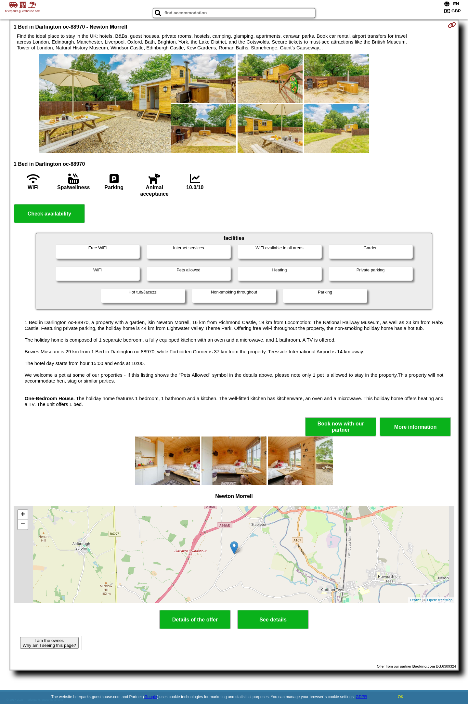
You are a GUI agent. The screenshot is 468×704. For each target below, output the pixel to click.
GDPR (361, 697)
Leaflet (415, 600)
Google (150, 697)
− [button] (23, 524)
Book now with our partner (341, 427)
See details (273, 619)
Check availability (49, 213)
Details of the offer (195, 619)
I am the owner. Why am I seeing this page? (49, 643)
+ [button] (23, 515)
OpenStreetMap (440, 600)
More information (415, 427)
